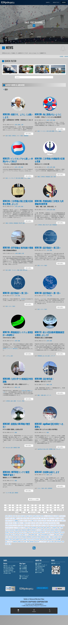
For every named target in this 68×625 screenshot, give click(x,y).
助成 (13, 530)
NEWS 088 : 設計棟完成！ (45, 380)
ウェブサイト (26, 518)
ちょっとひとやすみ (48, 516)
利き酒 (9, 530)
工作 (47, 532)
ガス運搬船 (15, 520)
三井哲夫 (14, 135)
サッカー (39, 520)
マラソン (33, 525)
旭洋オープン (51, 534)
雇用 (55, 541)
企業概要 (38, 563)
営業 (19, 447)
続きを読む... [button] (28, 133)
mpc (54, 448)
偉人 (51, 527)
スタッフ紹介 (20, 135)
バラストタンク (52, 523)
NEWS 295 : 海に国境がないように (48, 115)
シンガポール (62, 520)
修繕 (45, 527)
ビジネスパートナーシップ (11, 525)
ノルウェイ (45, 523)
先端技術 (54, 527)
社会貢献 (55, 537)
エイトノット (51, 518)
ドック (40, 523)
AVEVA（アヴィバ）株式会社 (11, 348)
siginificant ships (42, 448)
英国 (41, 539)
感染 (10, 534)
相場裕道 (25, 135)
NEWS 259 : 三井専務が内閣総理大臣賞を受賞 (49, 161)
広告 (53, 532)
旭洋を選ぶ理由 (8, 567)
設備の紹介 (39, 568)
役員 (10, 135)
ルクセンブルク (61, 525)
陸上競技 (52, 541)
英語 (44, 539)
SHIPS (47, 2)
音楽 (6, 544)
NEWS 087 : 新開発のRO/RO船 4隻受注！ (16, 427)
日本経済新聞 (44, 534)
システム (9, 355)
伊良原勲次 (34, 527)
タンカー (33, 523)
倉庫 (48, 527)
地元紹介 (12, 532)
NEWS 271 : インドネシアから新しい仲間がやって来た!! (17, 161)
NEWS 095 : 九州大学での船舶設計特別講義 (17, 381)
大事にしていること (41, 565)
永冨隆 (61, 534)
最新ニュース (55, 563)
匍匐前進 (24, 530)
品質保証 (50, 488)
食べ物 (9, 544)
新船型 (15, 447)
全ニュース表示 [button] (34, 499)
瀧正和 (17, 537)
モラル (47, 525)
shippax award (29, 516)
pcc (44, 355)
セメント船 (21, 523)
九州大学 (23, 391)
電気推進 (59, 541)
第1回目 (23, 299)
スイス (6, 523)
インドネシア (12, 177)
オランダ (62, 518)
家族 (28, 532)
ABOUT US (56, 2)
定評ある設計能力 (8, 568)
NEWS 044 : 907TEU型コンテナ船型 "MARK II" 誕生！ (16, 475)
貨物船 (50, 448)
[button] (34, 25)
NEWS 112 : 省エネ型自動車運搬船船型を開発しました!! (49, 335)
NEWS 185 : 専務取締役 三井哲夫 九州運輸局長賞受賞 (49, 204)
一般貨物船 (23, 578)
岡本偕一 (44, 532)
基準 (18, 532)
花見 (29, 539)
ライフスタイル (53, 525)
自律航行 (25, 539)
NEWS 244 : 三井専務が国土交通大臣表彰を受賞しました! (17, 204)
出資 (6, 530)
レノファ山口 (17, 527)
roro (46, 355)
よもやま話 (56, 516)
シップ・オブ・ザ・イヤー (53, 520)
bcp (6, 516)
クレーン (25, 520)
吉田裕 (48, 530)
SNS (42, 516)
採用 (16, 534)
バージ (57, 523)
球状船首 (48, 176)
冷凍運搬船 (23, 568)
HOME (61, 56)
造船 (19, 125)
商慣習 (56, 530)
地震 (16, 532)
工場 (50, 532)
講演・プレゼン (13, 269)
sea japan (23, 516)
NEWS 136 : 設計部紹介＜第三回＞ (48, 249)
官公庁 (20, 222)
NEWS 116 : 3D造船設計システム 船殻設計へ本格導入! (18, 335)
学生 (23, 400)
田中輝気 (38, 537)
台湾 (45, 530)
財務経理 (15, 541)
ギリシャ (21, 520)
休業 (39, 527)
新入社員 (49, 131)
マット (28, 525)
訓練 (57, 539)
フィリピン (43, 131)
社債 (59, 537)
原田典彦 (33, 530)
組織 (14, 539)
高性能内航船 (23, 571)
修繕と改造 (7, 573)
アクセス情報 (39, 569)
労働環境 (16, 530)
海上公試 (10, 537)
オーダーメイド (8, 520)
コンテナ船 (9, 492)
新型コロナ (25, 534)
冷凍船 (61, 527)
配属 (53, 131)
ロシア (22, 527)
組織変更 (17, 539)
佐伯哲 (41, 527)
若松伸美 (37, 539)
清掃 (14, 537)
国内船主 (7, 532)
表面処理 (50, 539)
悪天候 (6, 534)
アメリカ (7, 518)
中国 (30, 527)
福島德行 (7, 539)
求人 (6, 537)
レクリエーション (9, 527)
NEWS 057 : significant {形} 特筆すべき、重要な (50, 427)
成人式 (13, 534)
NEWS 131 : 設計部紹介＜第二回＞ (16, 294)
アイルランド (62, 516)
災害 (20, 537)
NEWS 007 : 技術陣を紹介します (47, 473)
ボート (25, 525)
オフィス (49, 395)
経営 (21, 539)
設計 (8, 135)
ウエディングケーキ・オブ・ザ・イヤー (39, 518)
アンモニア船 (13, 518)
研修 (51, 537)
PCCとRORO (23, 577)
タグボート (27, 523)
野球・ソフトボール (41, 541)
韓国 (63, 541)
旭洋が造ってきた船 (9, 571)
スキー (10, 523)
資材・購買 (26, 541)
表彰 (40, 176)
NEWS (64, 2)
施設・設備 (41, 395)
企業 (16, 125)
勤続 (20, 530)
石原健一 (48, 537)
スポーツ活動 (39, 571)
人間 (22, 125)
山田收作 (39, 532)
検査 (55, 534)
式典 (54, 176)
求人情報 (38, 572)
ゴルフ (35, 520)
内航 (18, 269)
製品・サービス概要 (9, 565)
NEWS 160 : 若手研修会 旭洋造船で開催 (18, 249)
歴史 (58, 534)
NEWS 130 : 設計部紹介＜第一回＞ (48, 294)
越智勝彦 (32, 541)
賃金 (22, 541)
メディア (52, 355)
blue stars (10, 516)
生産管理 (33, 537)
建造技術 (57, 532)
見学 (54, 539)
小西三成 (34, 532)
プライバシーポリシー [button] (42, 588)
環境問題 (29, 537)
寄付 (30, 532)
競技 (11, 539)
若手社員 (24, 269)
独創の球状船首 (8, 570)
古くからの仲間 (39, 530)
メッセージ (38, 525)
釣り (48, 541)
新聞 (30, 534)
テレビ (37, 523)
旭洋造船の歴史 (40, 566)
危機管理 (29, 530)
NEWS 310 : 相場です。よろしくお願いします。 (17, 117)
